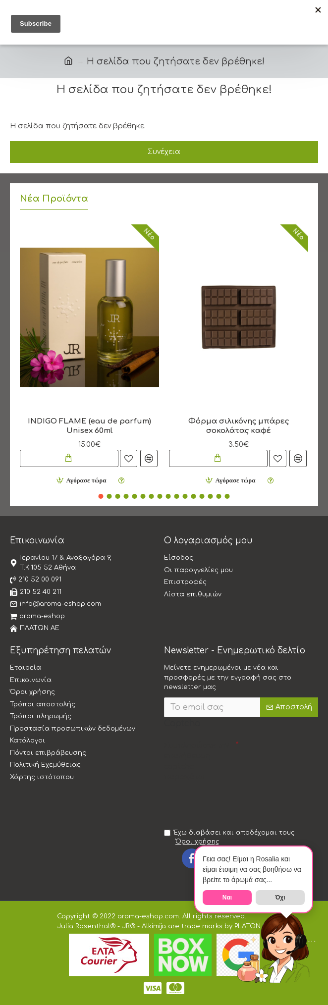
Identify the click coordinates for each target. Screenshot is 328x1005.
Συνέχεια (164, 152)
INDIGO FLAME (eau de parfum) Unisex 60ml (89, 426)
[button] (101, 496)
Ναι (227, 897)
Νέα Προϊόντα (54, 199)
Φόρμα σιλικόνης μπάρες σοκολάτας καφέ (238, 426)
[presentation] (233, 802)
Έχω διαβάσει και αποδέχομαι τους (229, 837)
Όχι (280, 897)
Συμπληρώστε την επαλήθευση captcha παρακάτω (196, 761)
